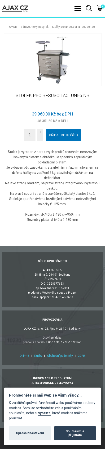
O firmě (24, 355)
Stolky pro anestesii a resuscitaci (74, 26)
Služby (38, 355)
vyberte (44, 413)
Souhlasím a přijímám (75, 433)
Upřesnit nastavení (30, 433)
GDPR (81, 355)
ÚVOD (13, 26)
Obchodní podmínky (60, 355)
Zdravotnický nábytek (34, 26)
